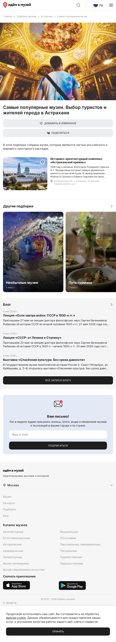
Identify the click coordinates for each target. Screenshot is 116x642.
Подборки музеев (26, 16)
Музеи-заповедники (16, 563)
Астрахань (47, 16)
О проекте (9, 602)
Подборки (9, 509)
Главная (7, 16)
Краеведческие (13, 550)
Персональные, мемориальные (80, 544)
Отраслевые (68, 538)
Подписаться (58, 445)
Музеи (7, 496)
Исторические (12, 544)
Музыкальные (69, 531)
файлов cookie (16, 618)
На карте (9, 503)
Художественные (71, 557)
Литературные (12, 557)
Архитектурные (13, 531)
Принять (58, 631)
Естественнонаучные (16, 538)
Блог (6, 515)
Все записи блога (58, 380)
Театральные (68, 550)
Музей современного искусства (24, 569)
